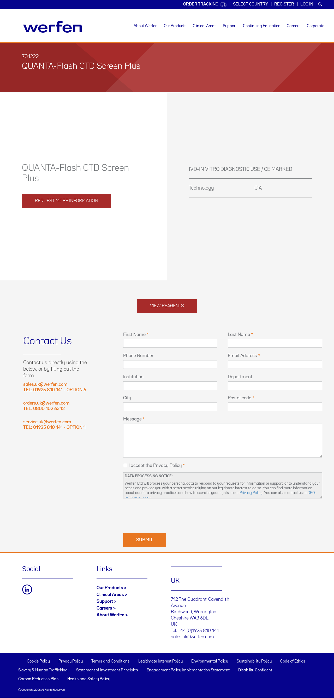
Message (132, 419)
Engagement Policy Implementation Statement (188, 670)
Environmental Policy (209, 661)
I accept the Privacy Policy (155, 466)
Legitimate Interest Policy (160, 661)
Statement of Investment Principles (107, 670)
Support (230, 26)
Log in (306, 4)
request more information (66, 201)
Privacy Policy (251, 493)
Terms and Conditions (110, 661)
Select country (250, 4)
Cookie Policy (38, 661)
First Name (134, 335)
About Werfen (146, 26)
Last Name (239, 335)
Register (284, 4)
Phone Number (138, 356)
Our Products (175, 26)
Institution (133, 377)
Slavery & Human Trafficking (43, 670)
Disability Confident (255, 670)
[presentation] (162, 515)
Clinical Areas (205, 26)
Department (240, 377)
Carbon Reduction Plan (38, 679)
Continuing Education (262, 26)
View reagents (167, 306)
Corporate (315, 26)
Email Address (242, 356)
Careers (294, 26)
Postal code (239, 398)
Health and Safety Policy (88, 679)
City (127, 398)
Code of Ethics (292, 661)
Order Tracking (205, 4)
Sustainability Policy (254, 661)
